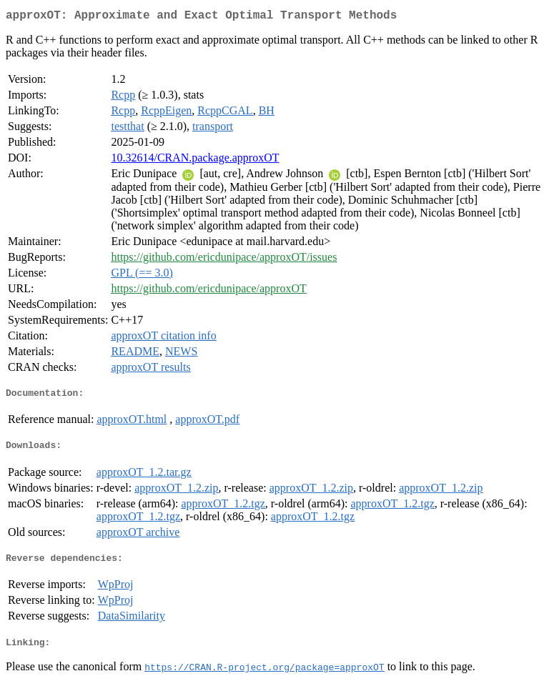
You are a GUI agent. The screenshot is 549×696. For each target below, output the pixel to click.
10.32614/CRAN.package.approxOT (195, 160)
